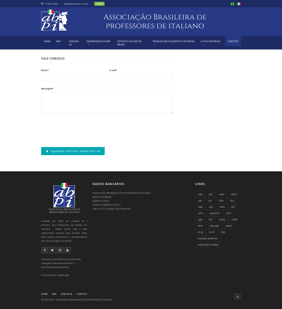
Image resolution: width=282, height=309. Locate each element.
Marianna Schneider (63, 263)
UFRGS (222, 219)
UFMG (234, 194)
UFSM (234, 219)
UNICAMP (214, 225)
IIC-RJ (200, 232)
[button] (233, 4)
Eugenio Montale (208, 238)
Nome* (45, 70)
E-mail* (113, 70)
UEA (200, 200)
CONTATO (233, 41)
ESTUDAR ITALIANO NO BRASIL (129, 43)
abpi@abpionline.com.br (76, 3)
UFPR (222, 207)
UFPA (200, 213)
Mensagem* (47, 88)
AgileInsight (63, 275)
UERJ (200, 219)
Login (99, 3)
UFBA (221, 194)
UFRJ (200, 194)
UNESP (228, 225)
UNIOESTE (215, 213)
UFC (210, 200)
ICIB (223, 232)
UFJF (211, 207)
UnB (200, 207)
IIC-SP (212, 232)
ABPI (58, 43)
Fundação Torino (208, 244)
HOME (47, 41)
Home (44, 294)
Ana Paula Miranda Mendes (55, 267)
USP (211, 194)
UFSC (200, 225)
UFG (232, 200)
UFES (221, 200)
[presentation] (68, 127)
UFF (210, 219)
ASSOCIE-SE (74, 43)
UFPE (228, 213)
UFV (233, 207)
